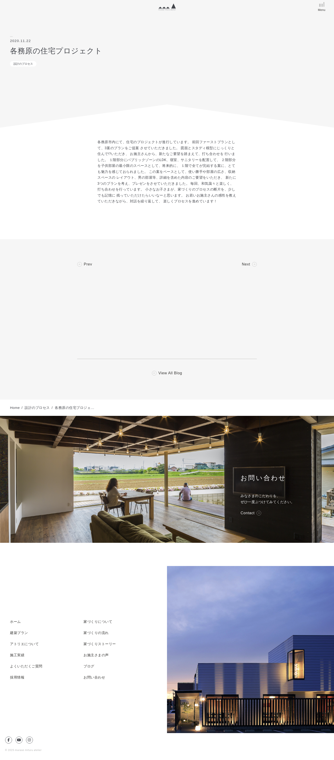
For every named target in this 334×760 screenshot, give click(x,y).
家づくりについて (98, 622)
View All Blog (170, 373)
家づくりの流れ (96, 633)
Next (246, 264)
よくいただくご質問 (26, 666)
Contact (248, 513)
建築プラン (19, 633)
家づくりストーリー (100, 644)
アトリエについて (24, 644)
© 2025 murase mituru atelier (23, 750)
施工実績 (17, 655)
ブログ (89, 666)
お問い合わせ (94, 677)
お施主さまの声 (96, 655)
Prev (88, 264)
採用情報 (17, 677)
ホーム (15, 622)
